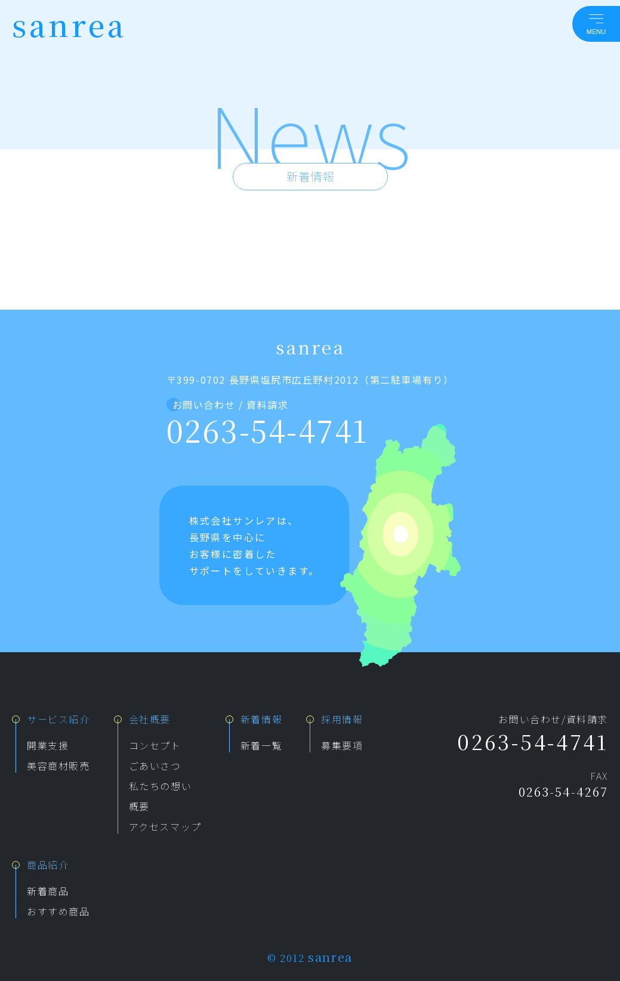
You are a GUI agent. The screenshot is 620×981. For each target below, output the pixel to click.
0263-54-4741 (267, 429)
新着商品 (48, 891)
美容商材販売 (58, 765)
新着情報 (261, 719)
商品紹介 (48, 864)
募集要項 (342, 745)
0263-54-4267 (563, 791)
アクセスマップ (165, 826)
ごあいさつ (155, 765)
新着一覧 (261, 745)
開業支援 (48, 745)
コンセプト (155, 745)
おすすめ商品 (58, 911)
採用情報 (342, 719)
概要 (139, 806)
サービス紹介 (58, 719)
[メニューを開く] (596, 24)
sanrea (69, 24)
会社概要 (150, 719)
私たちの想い (160, 786)
